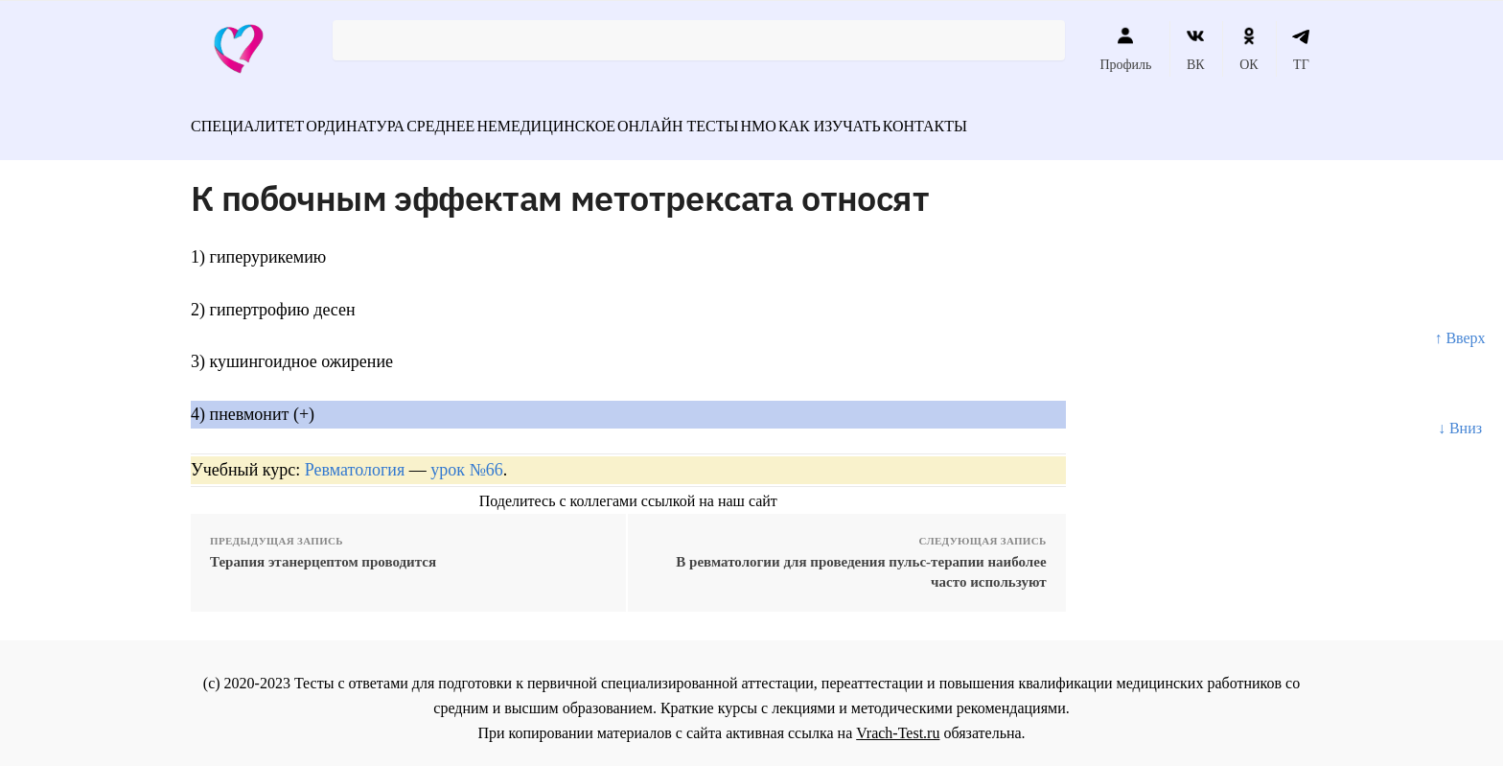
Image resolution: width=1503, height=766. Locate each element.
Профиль (1125, 49)
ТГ (1301, 49)
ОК (1248, 49)
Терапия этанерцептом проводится (323, 551)
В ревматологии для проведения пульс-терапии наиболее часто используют (861, 561)
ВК (1196, 49)
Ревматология (355, 458)
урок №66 (466, 458)
